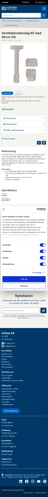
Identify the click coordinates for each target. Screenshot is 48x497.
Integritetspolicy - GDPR (10, 389)
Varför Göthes (6, 364)
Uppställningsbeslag (32, 21)
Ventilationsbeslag (11, 25)
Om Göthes (7, 351)
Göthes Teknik (28, 493)
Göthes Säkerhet (41, 493)
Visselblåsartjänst (7, 404)
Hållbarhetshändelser (9, 391)
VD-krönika (5, 402)
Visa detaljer (37, 272)
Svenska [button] (26, 2)
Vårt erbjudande (7, 356)
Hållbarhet (6, 385)
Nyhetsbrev (5, 362)
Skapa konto (7, 93)
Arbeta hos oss (7, 354)
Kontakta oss (7, 372)
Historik (4, 359)
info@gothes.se (9, 346)
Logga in (40, 2)
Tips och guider (7, 375)
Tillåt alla (24, 279)
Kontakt (5, 2)
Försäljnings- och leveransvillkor (12, 380)
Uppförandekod (7, 396)
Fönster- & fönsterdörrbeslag (11, 21)
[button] (44, 8)
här (30, 318)
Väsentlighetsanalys (8, 399)
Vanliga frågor (6, 378)
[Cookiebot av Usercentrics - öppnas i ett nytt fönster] (37, 209)
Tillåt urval (24, 286)
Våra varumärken (7, 367)
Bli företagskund (10, 411)
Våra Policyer (6, 394)
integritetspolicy (33, 316)
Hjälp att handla (9, 139)
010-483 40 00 (8, 343)
